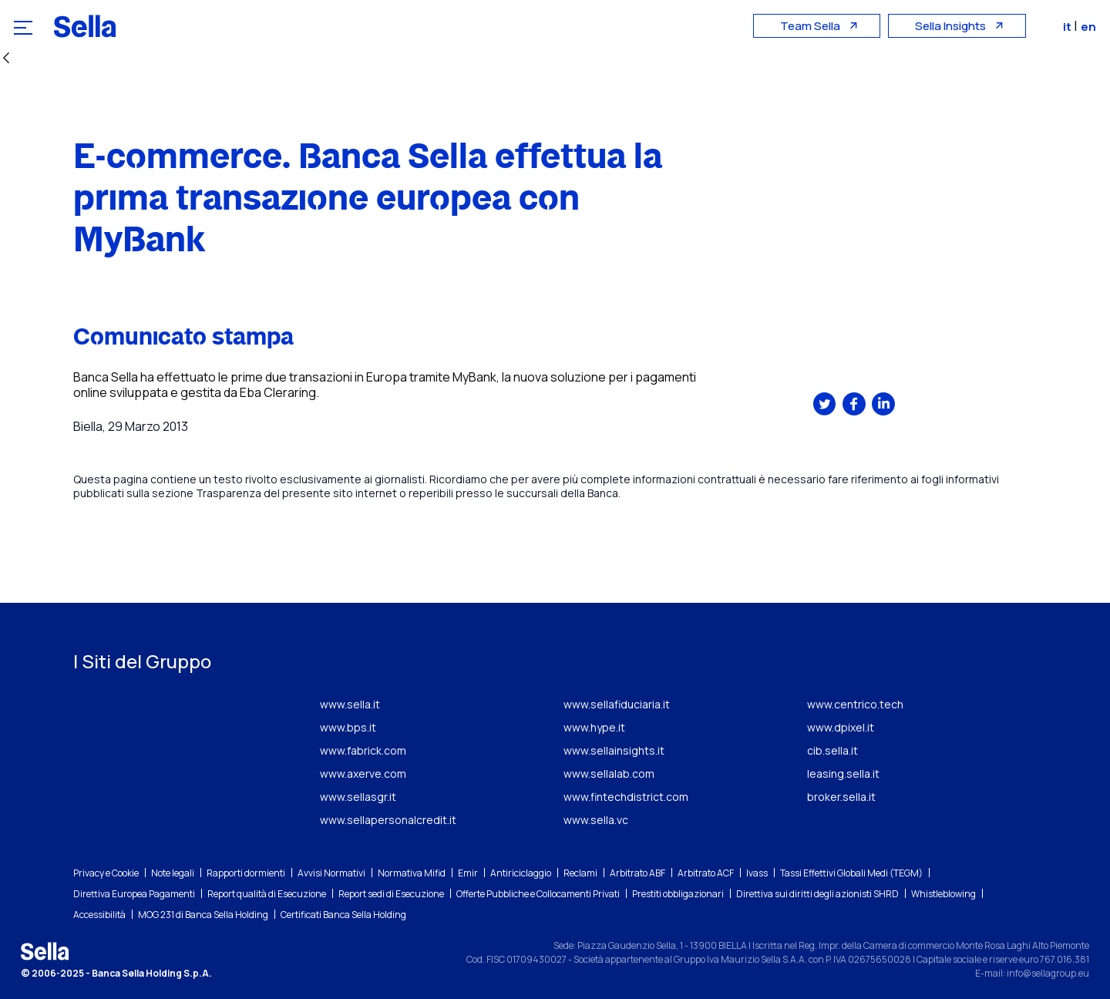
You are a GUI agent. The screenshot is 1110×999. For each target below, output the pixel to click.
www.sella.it (350, 704)
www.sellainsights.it (613, 750)
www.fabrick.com (363, 750)
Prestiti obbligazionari (678, 893)
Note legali (172, 873)
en (1090, 26)
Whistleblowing (943, 893)
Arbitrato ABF (637, 873)
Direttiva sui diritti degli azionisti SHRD (817, 893)
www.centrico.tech (855, 704)
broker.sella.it (841, 796)
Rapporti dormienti (246, 873)
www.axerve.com (363, 773)
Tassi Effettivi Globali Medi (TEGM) (851, 873)
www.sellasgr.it (358, 796)
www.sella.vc (595, 819)
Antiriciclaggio (520, 873)
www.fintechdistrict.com (625, 796)
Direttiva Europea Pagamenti (134, 893)
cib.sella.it (832, 750)
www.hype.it (594, 727)
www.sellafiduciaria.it (616, 704)
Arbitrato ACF (706, 873)
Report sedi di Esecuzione (391, 893)
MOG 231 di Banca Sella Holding (203, 914)
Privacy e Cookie (106, 873)
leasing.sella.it (843, 773)
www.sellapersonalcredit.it (388, 819)
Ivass (757, 873)
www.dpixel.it (840, 727)
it (1070, 26)
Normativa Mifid (412, 873)
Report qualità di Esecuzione (266, 893)
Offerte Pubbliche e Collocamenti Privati (538, 893)
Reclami (580, 873)
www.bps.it (348, 727)
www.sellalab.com (608, 773)
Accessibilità (99, 914)
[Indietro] (6, 59)
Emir (468, 873)
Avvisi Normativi (331, 873)
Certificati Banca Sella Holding (343, 914)
